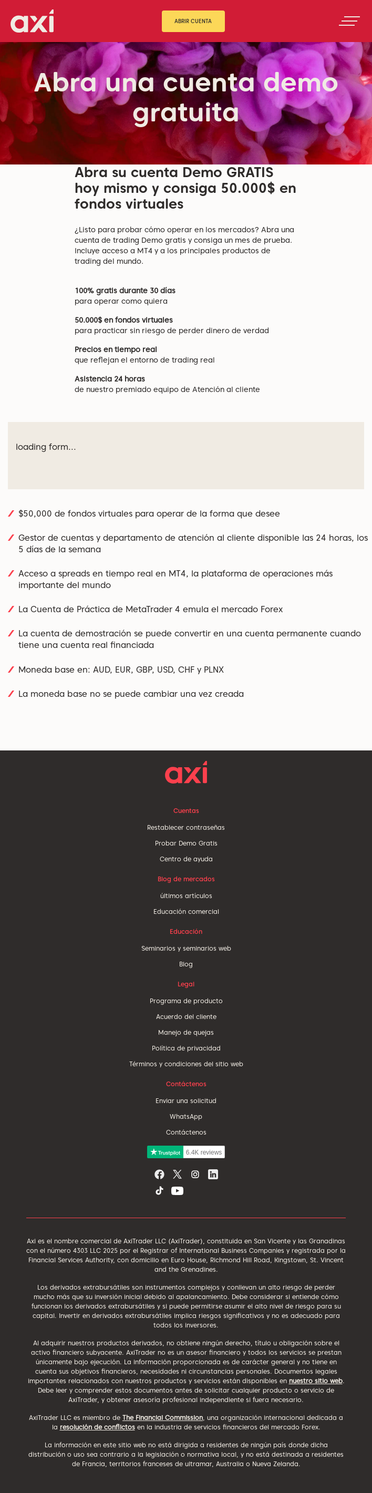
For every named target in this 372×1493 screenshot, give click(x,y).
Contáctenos (186, 1132)
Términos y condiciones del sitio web (186, 1064)
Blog (186, 964)
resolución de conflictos (97, 1427)
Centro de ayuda (186, 859)
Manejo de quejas (186, 1032)
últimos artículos (186, 896)
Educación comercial (186, 911)
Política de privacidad (186, 1048)
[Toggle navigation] (349, 21)
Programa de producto (186, 1001)
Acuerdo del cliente (186, 1017)
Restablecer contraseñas (186, 827)
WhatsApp (186, 1116)
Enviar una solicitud (186, 1101)
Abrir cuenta (193, 21)
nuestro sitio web (316, 1381)
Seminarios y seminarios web (186, 948)
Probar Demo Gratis (186, 843)
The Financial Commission (162, 1418)
